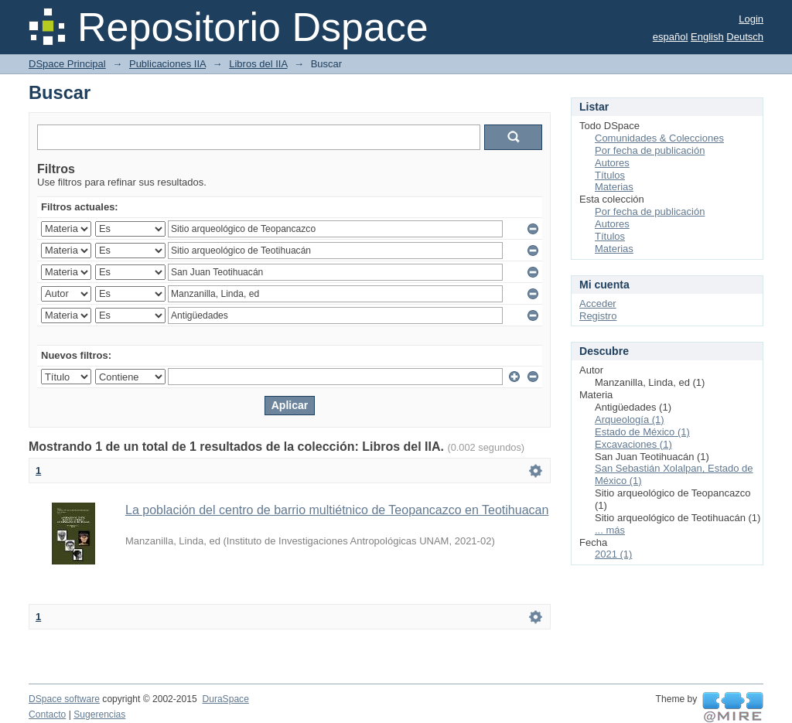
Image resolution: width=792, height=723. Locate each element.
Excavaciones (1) (633, 444)
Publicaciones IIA (167, 64)
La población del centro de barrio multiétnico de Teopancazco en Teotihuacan (336, 510)
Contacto (47, 714)
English (707, 37)
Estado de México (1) (642, 432)
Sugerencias (99, 714)
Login (751, 19)
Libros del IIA (258, 64)
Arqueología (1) (629, 419)
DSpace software (64, 699)
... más (610, 530)
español (670, 37)
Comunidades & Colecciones (659, 138)
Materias (614, 187)
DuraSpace (225, 699)
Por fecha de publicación (650, 150)
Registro (597, 316)
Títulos (610, 175)
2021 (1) (613, 554)
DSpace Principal (67, 64)
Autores (612, 163)
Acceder (597, 303)
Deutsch (744, 37)
